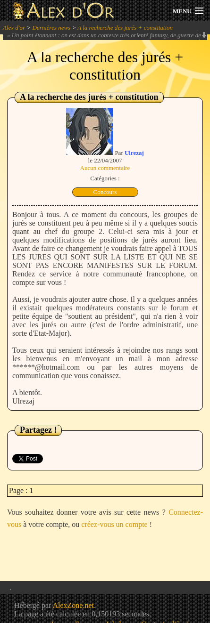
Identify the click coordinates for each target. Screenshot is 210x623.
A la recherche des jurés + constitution (125, 27)
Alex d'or (14, 27)
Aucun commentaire (105, 167)
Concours (105, 191)
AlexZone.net (73, 605)
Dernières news (51, 27)
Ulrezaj (134, 152)
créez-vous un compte (114, 524)
